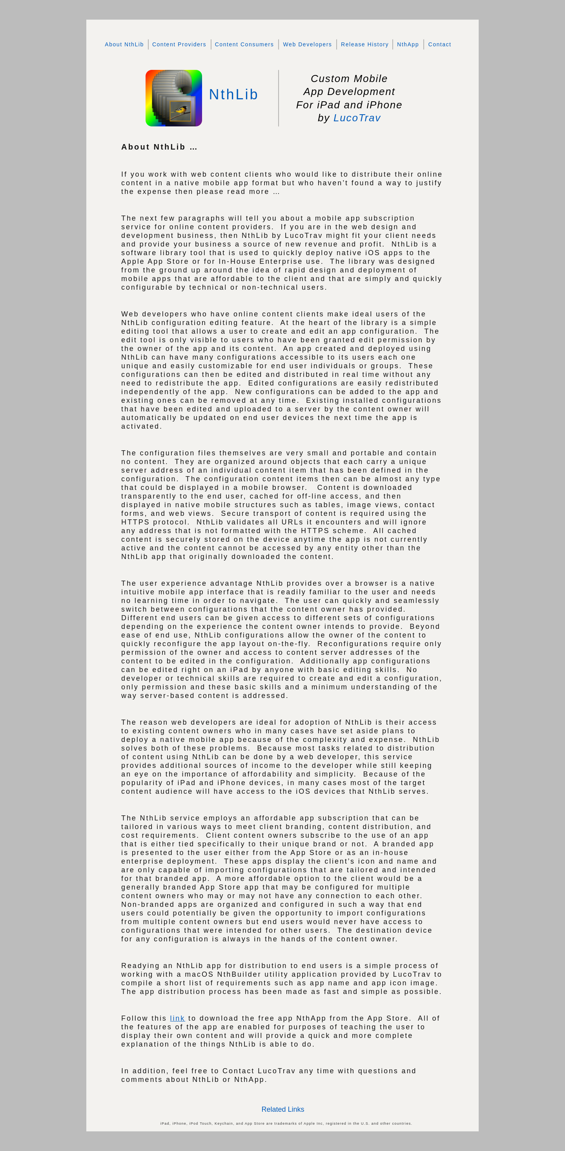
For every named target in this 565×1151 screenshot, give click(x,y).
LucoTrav (357, 118)
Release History (365, 44)
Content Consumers (244, 44)
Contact (439, 44)
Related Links (282, 1109)
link (178, 1018)
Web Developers (307, 44)
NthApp (408, 44)
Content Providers (179, 44)
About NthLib (124, 44)
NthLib (234, 94)
